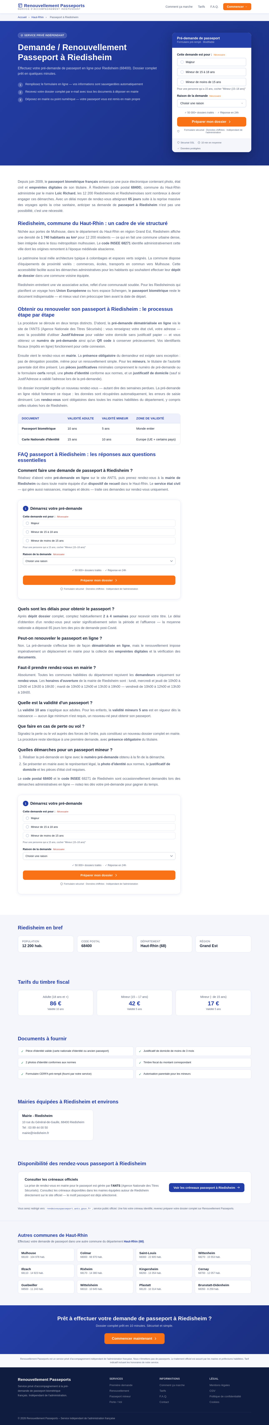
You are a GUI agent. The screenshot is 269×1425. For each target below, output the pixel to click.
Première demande (121, 1384)
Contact (164, 1401)
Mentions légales (220, 1384)
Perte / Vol (116, 1401)
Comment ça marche (179, 6)
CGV (212, 1390)
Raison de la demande (199, 95)
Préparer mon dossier (211, 121)
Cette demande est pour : (201, 54)
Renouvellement (119, 1390)
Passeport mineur (120, 1396)
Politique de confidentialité (225, 1396)
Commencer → (237, 6)
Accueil (22, 17)
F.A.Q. (214, 6)
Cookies (214, 1401)
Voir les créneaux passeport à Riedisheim (207, 1187)
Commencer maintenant (134, 1338)
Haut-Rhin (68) (134, 1241)
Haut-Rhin (37, 17)
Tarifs (201, 6)
